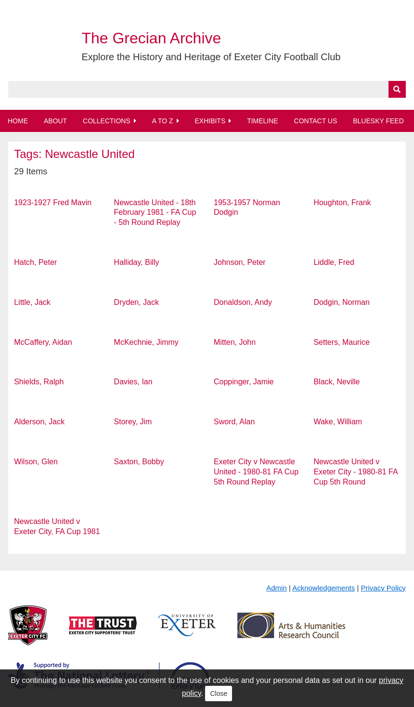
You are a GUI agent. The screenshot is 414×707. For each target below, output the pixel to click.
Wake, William (337, 422)
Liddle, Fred (333, 262)
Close (218, 693)
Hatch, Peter (35, 262)
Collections (106, 121)
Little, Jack (32, 302)
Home (18, 121)
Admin (276, 588)
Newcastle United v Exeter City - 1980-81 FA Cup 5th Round (355, 472)
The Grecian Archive (151, 38)
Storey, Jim (133, 422)
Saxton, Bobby (139, 462)
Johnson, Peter (240, 262)
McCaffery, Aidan (43, 342)
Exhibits (209, 121)
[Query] (207, 89)
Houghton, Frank (342, 202)
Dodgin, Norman (341, 302)
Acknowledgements (323, 588)
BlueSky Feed (378, 121)
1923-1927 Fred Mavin (52, 202)
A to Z (162, 121)
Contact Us (315, 121)
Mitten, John (235, 342)
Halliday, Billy (136, 262)
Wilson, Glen (36, 462)
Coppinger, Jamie (244, 382)
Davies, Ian (133, 382)
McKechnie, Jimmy (146, 342)
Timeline (262, 121)
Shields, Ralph (39, 382)
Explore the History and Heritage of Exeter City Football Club (210, 57)
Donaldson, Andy (243, 302)
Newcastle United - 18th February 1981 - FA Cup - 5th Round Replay (155, 212)
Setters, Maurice (341, 342)
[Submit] (397, 89)
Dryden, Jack (136, 302)
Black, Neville (336, 382)
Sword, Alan (234, 422)
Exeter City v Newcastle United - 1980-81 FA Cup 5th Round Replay (256, 472)
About (55, 121)
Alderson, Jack (39, 422)
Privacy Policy (383, 588)
